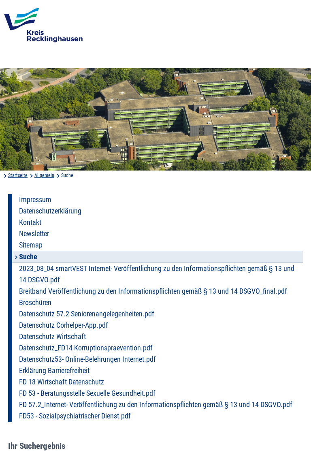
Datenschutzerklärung (50, 211)
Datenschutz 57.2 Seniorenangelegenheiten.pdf (86, 314)
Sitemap (31, 245)
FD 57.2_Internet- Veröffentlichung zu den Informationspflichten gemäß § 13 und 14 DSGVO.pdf (155, 405)
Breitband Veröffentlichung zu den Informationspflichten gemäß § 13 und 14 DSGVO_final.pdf (153, 291)
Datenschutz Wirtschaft (52, 337)
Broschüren (35, 303)
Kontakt (30, 222)
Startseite (18, 175)
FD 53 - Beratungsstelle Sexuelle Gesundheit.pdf (87, 393)
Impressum (35, 200)
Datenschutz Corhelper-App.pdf (63, 325)
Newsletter (34, 234)
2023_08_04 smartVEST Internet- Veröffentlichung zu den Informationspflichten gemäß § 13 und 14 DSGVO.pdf (156, 274)
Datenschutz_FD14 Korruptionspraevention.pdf (86, 348)
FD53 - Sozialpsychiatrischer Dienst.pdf (75, 416)
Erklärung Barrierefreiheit (54, 371)
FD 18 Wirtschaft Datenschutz (61, 382)
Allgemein (44, 175)
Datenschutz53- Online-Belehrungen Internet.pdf (87, 359)
